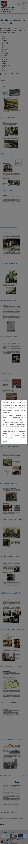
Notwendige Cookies (9, 442)
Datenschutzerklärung (8, 439)
